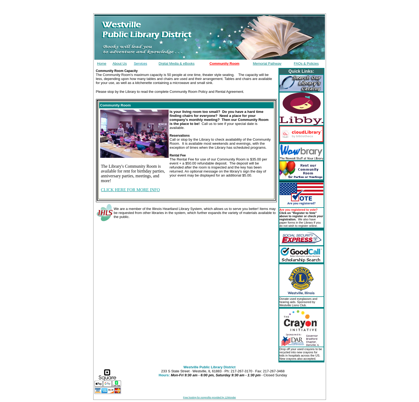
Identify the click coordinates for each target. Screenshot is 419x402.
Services (140, 64)
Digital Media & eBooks (177, 64)
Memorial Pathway (267, 64)
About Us (119, 64)
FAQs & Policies (306, 64)
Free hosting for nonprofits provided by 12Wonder (209, 397)
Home (101, 64)
